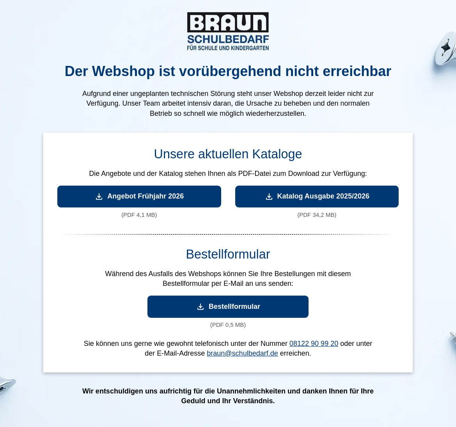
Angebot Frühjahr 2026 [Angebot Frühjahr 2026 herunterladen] (139, 196)
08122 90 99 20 (313, 343)
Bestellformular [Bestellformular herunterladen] (228, 307)
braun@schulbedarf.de (242, 353)
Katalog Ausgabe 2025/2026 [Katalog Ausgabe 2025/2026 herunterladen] (316, 196)
